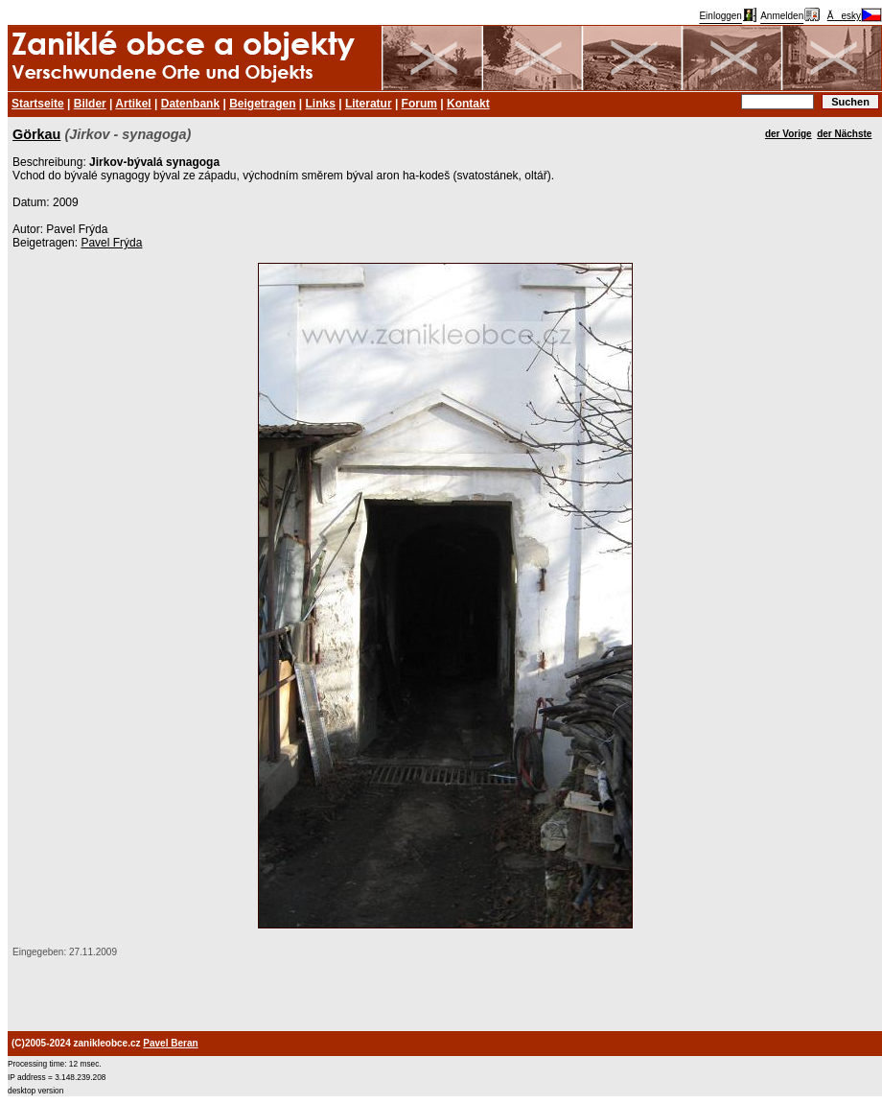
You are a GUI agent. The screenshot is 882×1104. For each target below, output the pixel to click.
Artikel (133, 103)
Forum (419, 103)
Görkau (36, 134)
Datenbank (190, 103)
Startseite (38, 103)
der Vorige (788, 134)
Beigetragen (262, 103)
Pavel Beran (170, 1043)
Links (321, 103)
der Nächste (844, 134)
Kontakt (468, 103)
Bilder (90, 103)
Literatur (368, 103)
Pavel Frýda (111, 242)
